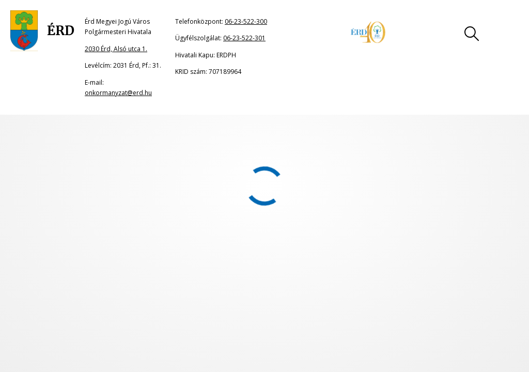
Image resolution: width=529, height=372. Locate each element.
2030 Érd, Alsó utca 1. (116, 48)
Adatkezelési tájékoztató (319, 248)
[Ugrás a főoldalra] (42, 31)
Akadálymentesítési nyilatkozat (449, 248)
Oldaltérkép (49, 248)
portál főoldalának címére (120, 148)
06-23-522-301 (244, 38)
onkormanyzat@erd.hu (118, 92)
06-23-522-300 (246, 21)
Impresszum (218, 248)
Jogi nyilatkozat (133, 248)
